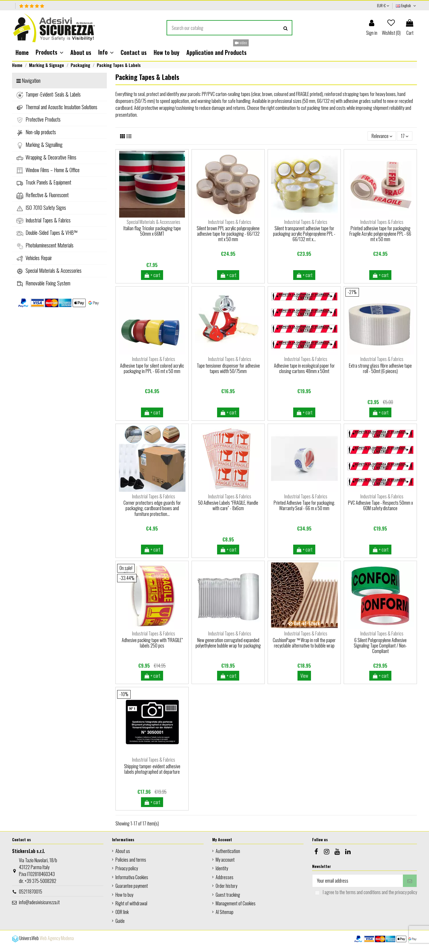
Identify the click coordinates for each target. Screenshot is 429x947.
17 (404, 135)
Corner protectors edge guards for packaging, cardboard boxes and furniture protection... (152, 508)
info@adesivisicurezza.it (39, 902)
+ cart (152, 275)
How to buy (124, 894)
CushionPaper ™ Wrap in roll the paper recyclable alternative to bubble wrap (304, 643)
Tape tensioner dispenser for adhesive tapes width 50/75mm (228, 368)
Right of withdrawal (131, 903)
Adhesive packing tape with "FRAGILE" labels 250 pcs (152, 643)
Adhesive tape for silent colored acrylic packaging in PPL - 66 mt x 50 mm (152, 368)
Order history (226, 885)
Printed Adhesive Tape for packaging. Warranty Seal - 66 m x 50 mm (304, 505)
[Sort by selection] (382, 136)
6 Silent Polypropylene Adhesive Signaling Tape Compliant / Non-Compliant (380, 645)
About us (122, 851)
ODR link (122, 911)
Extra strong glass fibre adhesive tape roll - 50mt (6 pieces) (380, 368)
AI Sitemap (224, 911)
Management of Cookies (236, 903)
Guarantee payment (131, 885)
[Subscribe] (410, 881)
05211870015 (30, 891)
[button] (49, 52)
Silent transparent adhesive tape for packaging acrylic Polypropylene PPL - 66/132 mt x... (304, 234)
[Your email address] (357, 881)
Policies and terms (130, 859)
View (304, 675)
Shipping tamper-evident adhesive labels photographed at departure (152, 769)
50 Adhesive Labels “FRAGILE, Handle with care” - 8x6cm (228, 505)
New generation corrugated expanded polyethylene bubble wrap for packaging (228, 643)
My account (225, 859)
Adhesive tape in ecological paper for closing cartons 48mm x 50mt (304, 368)
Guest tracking (228, 894)
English (406, 5)
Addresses (224, 877)
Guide (120, 920)
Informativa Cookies (131, 877)
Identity (222, 868)
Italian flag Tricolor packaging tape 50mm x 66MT (152, 231)
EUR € (383, 5)
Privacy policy (126, 868)
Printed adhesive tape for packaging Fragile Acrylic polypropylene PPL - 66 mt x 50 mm (380, 234)
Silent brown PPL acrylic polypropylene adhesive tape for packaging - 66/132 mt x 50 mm (228, 234)
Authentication (228, 851)
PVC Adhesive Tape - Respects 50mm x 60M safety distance (380, 505)
